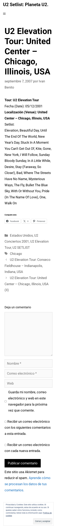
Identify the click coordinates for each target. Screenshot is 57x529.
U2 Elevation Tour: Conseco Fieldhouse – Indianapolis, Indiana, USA (27, 266)
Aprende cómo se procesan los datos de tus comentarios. (27, 484)
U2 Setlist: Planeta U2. (25, 4)
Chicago (16, 254)
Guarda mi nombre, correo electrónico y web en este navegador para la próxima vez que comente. (27, 401)
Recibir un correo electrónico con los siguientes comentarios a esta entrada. (28, 428)
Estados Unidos (21, 235)
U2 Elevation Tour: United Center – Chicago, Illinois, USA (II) (26, 284)
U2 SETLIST (21, 247)
